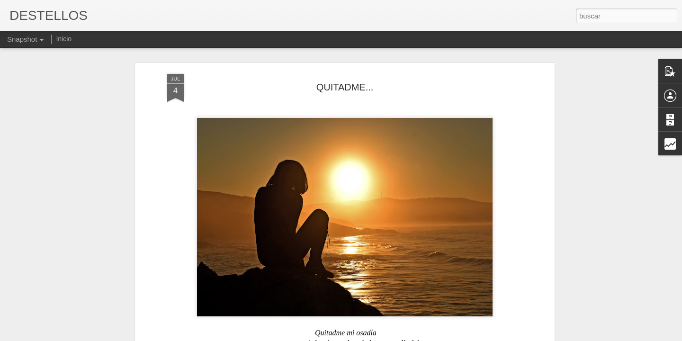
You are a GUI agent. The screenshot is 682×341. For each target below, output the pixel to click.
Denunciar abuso (409, 336)
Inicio (64, 39)
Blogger (377, 336)
